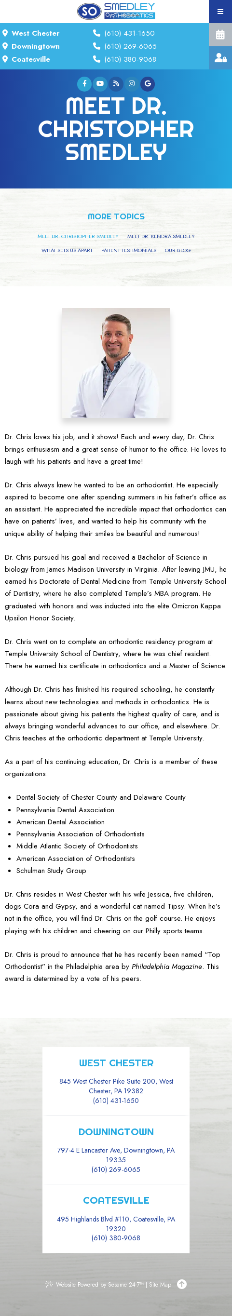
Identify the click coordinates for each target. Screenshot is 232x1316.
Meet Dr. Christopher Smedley (78, 236)
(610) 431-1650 (128, 33)
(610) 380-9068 (129, 59)
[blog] (116, 84)
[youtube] (100, 84)
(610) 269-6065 (129, 46)
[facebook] (84, 84)
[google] (147, 84)
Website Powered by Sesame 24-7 (94, 1284)
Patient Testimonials (128, 250)
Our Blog (178, 250)
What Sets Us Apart (67, 250)
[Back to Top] (182, 1285)
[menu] (220, 11)
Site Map (160, 1284)
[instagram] (131, 84)
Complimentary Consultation (220, 34)
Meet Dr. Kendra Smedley (161, 236)
